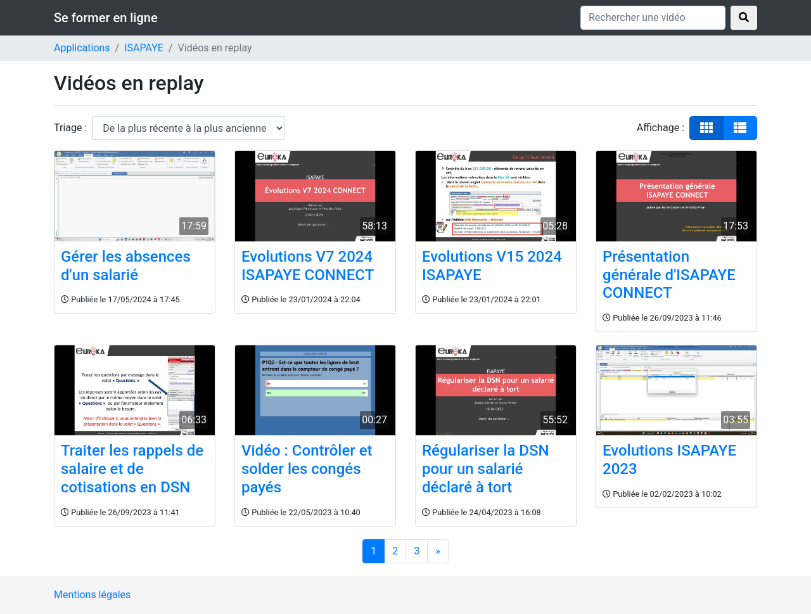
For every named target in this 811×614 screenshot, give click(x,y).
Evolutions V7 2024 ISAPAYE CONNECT (307, 266)
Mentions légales (92, 595)
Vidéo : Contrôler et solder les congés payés (307, 469)
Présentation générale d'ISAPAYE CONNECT (669, 275)
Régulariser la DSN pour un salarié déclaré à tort (485, 469)
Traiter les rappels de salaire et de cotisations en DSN (132, 469)
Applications (82, 48)
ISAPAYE (143, 48)
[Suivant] (438, 551)
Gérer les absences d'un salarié (126, 266)
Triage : (70, 128)
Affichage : (660, 128)
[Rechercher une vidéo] (652, 18)
